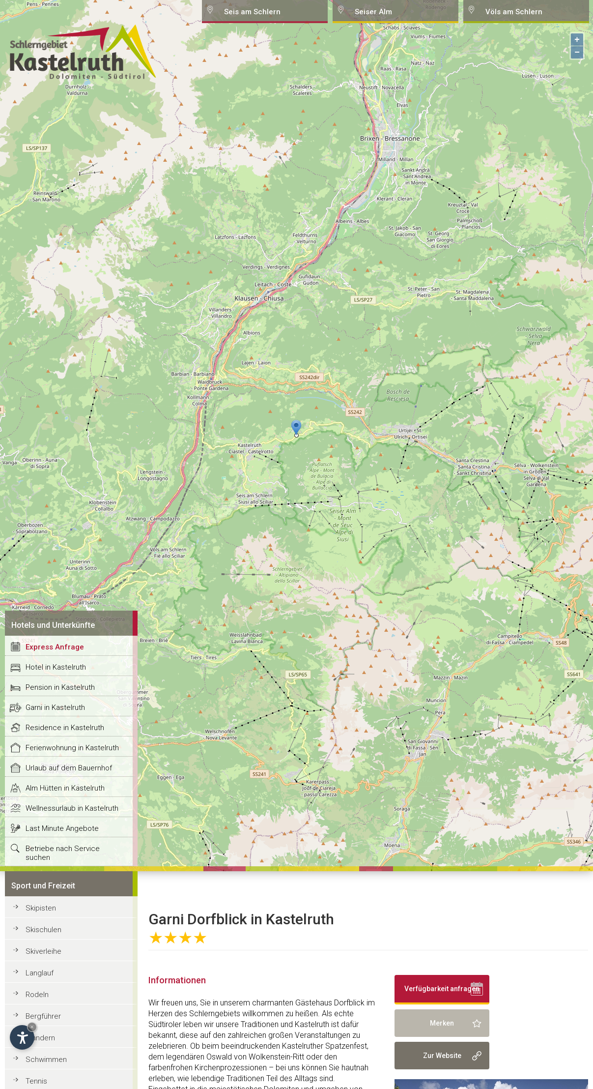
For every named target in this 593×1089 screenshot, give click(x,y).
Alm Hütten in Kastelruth (65, 788)
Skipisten (41, 908)
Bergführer (43, 1016)
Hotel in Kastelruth (56, 667)
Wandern (40, 1037)
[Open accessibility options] (22, 1037)
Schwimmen (46, 1059)
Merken (442, 1023)
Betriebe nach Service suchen (63, 853)
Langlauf (40, 973)
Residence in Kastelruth (65, 727)
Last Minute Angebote (62, 828)
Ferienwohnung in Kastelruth (72, 747)
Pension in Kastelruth (60, 687)
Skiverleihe (43, 951)
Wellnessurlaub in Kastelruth (72, 808)
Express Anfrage (55, 647)
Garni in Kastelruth (55, 707)
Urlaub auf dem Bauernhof (69, 768)
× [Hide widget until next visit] (32, 1026)
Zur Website (442, 1056)
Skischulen (43, 929)
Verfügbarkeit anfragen (442, 989)
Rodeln (37, 994)
